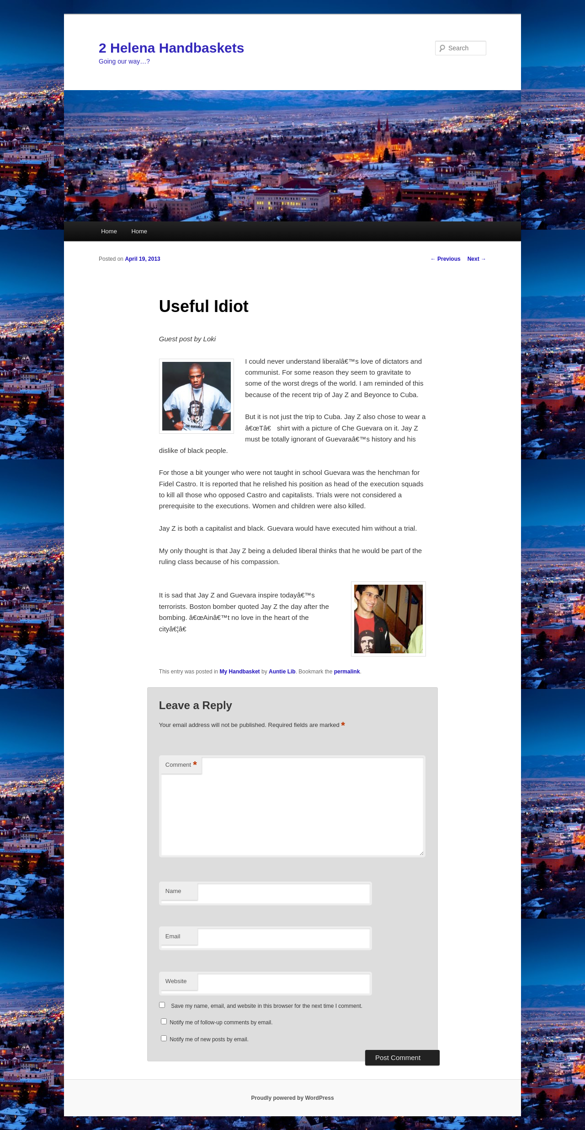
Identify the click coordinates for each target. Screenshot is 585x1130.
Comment (181, 765)
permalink (347, 671)
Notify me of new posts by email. (209, 1039)
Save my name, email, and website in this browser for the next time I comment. (266, 1006)
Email (173, 936)
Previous (446, 259)
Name (173, 891)
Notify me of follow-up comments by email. (221, 1022)
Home (109, 231)
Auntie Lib (282, 671)
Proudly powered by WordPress (292, 1098)
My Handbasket (240, 671)
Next (477, 259)
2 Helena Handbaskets (171, 47)
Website (176, 981)
